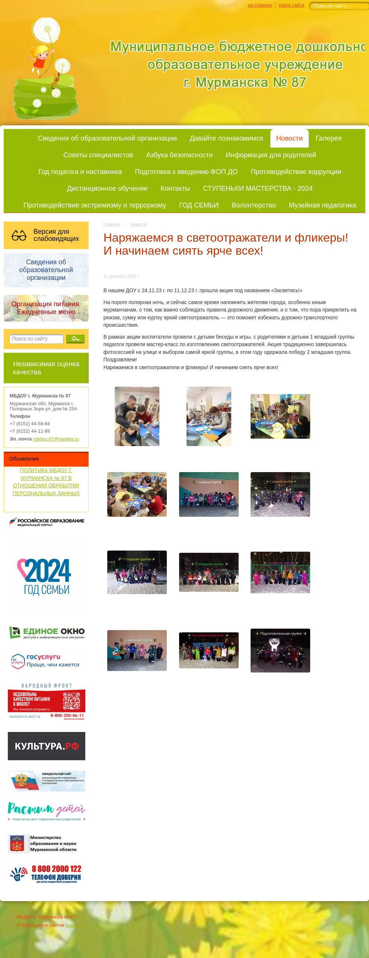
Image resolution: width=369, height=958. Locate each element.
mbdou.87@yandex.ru (56, 439)
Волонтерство (254, 205)
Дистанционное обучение (107, 188)
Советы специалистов (98, 155)
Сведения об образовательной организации (107, 138)
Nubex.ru (75, 925)
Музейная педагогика (322, 205)
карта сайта (291, 5)
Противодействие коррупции (296, 171)
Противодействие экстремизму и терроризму (94, 205)
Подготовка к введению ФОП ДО (186, 171)
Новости (289, 138)
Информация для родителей (271, 155)
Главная (112, 224)
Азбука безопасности (179, 155)
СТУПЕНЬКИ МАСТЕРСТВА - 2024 (257, 188)
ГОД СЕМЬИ (199, 205)
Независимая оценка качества (46, 368)
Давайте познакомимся (226, 138)
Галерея (329, 138)
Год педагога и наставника (80, 171)
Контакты (175, 188)
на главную (260, 5)
